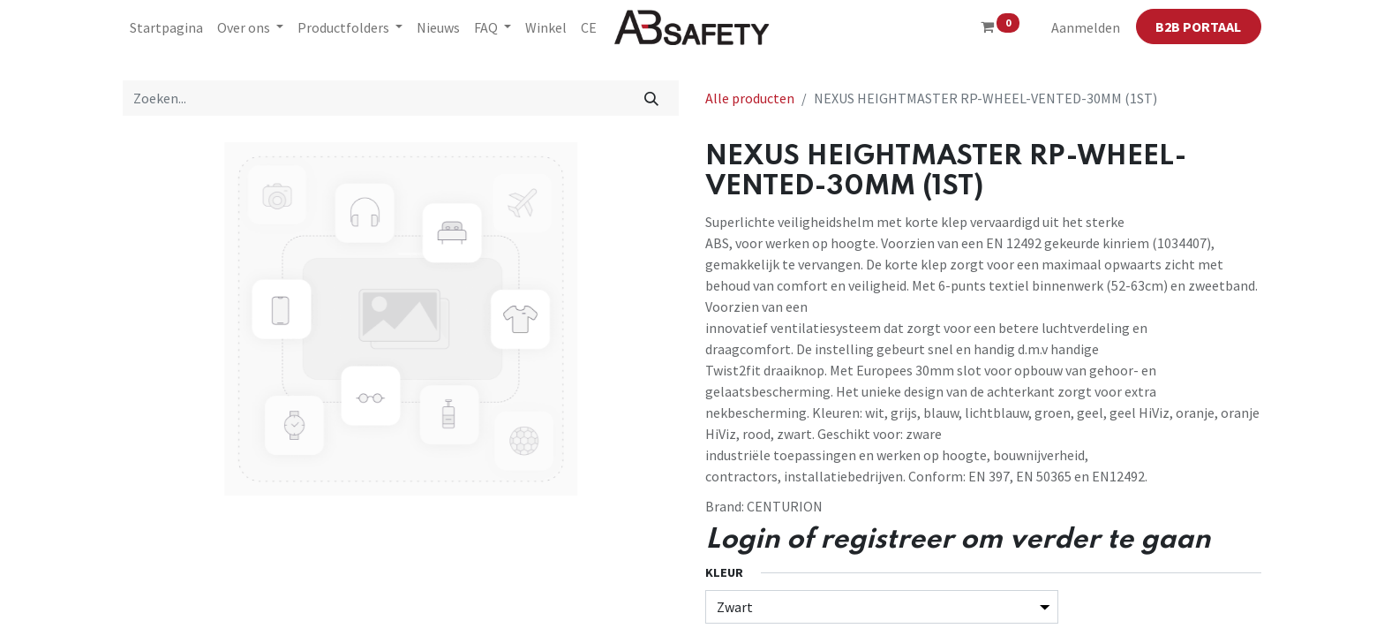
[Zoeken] (652, 98)
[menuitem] (166, 27)
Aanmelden (1085, 27)
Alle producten (749, 98)
